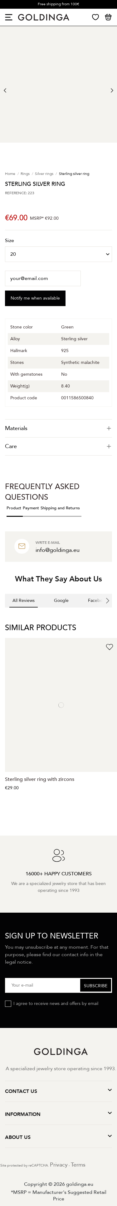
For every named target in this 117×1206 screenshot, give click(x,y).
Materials (58, 428)
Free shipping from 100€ (58, 4)
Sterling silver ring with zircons (39, 779)
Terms (78, 1165)
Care (58, 446)
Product (14, 508)
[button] (5, 614)
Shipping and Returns (60, 508)
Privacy (59, 1165)
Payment (31, 508)
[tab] (58, 428)
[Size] (58, 254)
